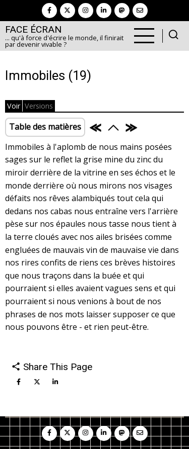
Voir (13, 106)
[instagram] (85, 10)
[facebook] (49, 10)
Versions (39, 106)
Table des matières (45, 126)
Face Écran (33, 29)
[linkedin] (103, 10)
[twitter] (67, 10)
